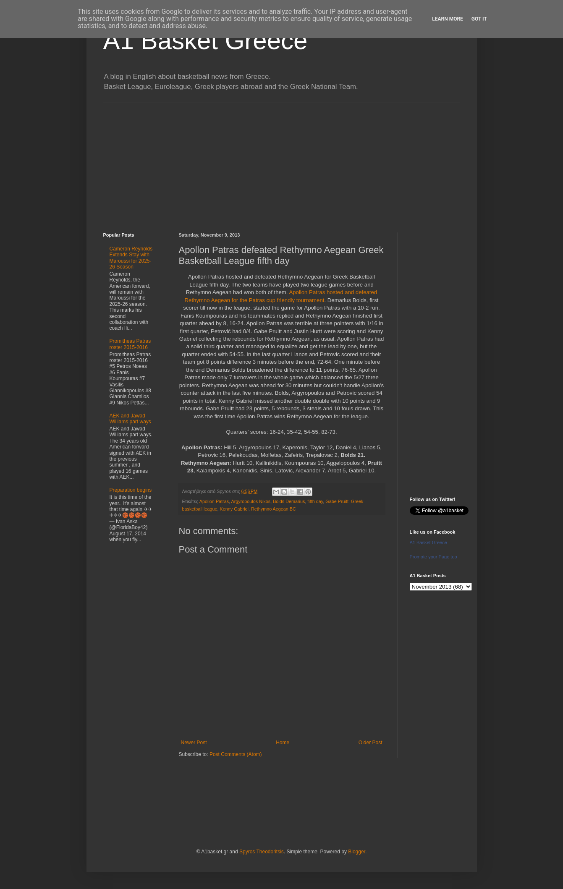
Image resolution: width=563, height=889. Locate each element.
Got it (479, 19)
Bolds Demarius (289, 501)
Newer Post (194, 743)
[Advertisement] (281, 161)
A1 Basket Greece (205, 40)
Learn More (447, 19)
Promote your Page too (433, 556)
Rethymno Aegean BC (273, 508)
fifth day (315, 501)
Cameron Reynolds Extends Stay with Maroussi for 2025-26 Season (131, 258)
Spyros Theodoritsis (261, 852)
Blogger (356, 852)
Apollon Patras (214, 501)
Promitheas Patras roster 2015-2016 (130, 344)
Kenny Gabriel (234, 508)
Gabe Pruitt (336, 501)
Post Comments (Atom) (235, 754)
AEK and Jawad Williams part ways (130, 419)
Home (282, 743)
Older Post (370, 743)
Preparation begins (131, 490)
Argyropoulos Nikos (251, 501)
